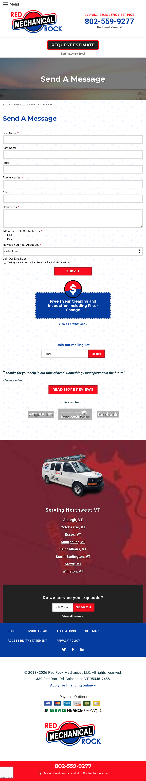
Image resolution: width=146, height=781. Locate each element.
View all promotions (72, 324)
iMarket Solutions (54, 773)
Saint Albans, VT (73, 549)
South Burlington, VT (73, 556)
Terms (10, 777)
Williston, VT (73, 571)
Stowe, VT (73, 564)
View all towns (71, 616)
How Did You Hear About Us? (22, 244)
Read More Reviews (73, 389)
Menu (14, 4)
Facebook (73, 649)
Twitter (63, 649)
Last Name (10, 148)
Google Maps (82, 649)
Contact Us (20, 104)
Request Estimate (73, 45)
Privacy (3, 777)
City (6, 192)
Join (96, 354)
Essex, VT (73, 534)
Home (6, 104)
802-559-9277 (109, 21)
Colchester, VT (73, 527)
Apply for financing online (71, 685)
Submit (73, 271)
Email (7, 163)
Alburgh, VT (73, 520)
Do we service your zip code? (73, 597)
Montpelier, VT (73, 542)
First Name (10, 133)
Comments (11, 207)
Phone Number (13, 177)
